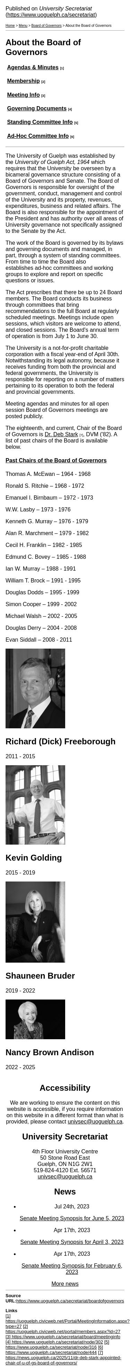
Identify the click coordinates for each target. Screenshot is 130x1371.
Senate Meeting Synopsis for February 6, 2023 (71, 1269)
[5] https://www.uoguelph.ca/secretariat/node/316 (57, 1344)
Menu (23, 26)
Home (10, 26)
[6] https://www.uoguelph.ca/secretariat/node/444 (54, 1350)
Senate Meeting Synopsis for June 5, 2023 (72, 1218)
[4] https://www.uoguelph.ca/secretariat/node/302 (54, 1342)
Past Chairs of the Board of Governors (56, 460)
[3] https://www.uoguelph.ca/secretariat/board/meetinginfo (63, 1336)
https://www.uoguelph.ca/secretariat (51, 15)
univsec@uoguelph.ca (95, 1122)
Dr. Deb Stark (61, 434)
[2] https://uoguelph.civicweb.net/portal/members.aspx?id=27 (63, 1329)
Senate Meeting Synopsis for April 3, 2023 (72, 1242)
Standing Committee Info (39, 122)
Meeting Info (23, 95)
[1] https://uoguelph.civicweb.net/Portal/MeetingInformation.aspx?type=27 (68, 1321)
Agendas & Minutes (32, 67)
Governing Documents (37, 108)
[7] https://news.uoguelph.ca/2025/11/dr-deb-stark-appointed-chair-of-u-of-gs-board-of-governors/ (63, 1357)
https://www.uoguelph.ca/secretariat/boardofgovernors (70, 1300)
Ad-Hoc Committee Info (38, 136)
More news (64, 1284)
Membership (23, 81)
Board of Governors (47, 26)
